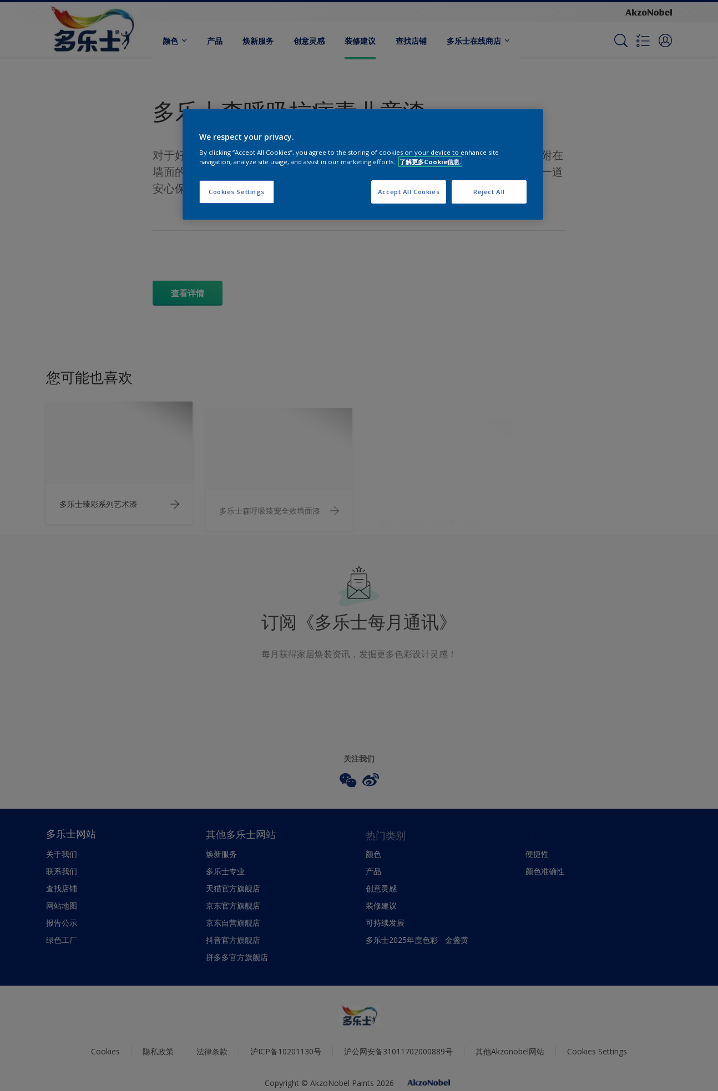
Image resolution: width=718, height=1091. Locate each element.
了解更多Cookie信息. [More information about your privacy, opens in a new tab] (430, 162)
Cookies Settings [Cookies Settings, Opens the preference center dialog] (237, 191)
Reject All (489, 191)
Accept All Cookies (408, 191)
